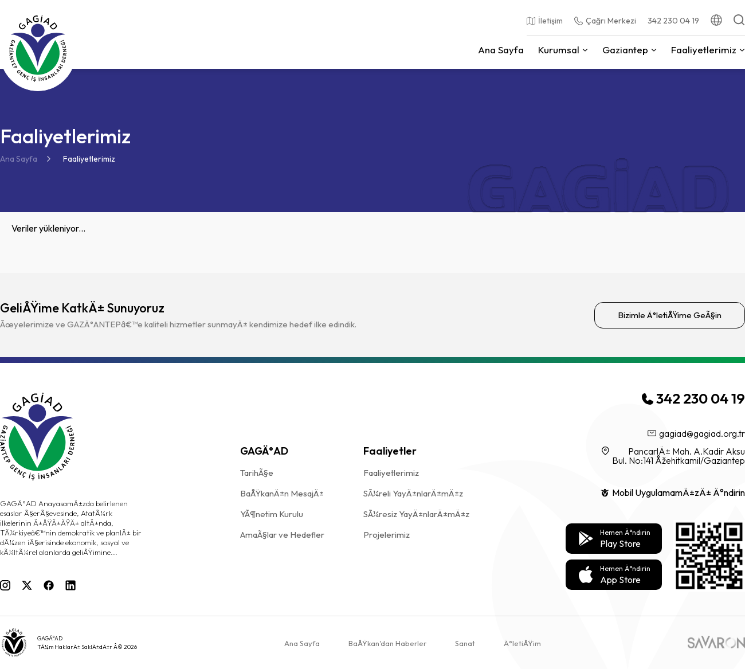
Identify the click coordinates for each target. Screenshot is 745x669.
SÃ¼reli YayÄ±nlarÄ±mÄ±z (413, 493)
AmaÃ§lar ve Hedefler (282, 534)
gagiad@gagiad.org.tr (696, 433)
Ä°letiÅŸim (522, 643)
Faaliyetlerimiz (89, 159)
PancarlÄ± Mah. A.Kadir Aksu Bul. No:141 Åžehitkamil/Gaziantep (673, 456)
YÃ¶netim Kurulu (271, 513)
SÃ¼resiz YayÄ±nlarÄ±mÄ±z (416, 513)
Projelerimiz (386, 534)
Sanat (465, 643)
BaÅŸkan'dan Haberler (387, 643)
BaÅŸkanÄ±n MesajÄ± (282, 493)
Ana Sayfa (18, 159)
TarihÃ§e (256, 472)
